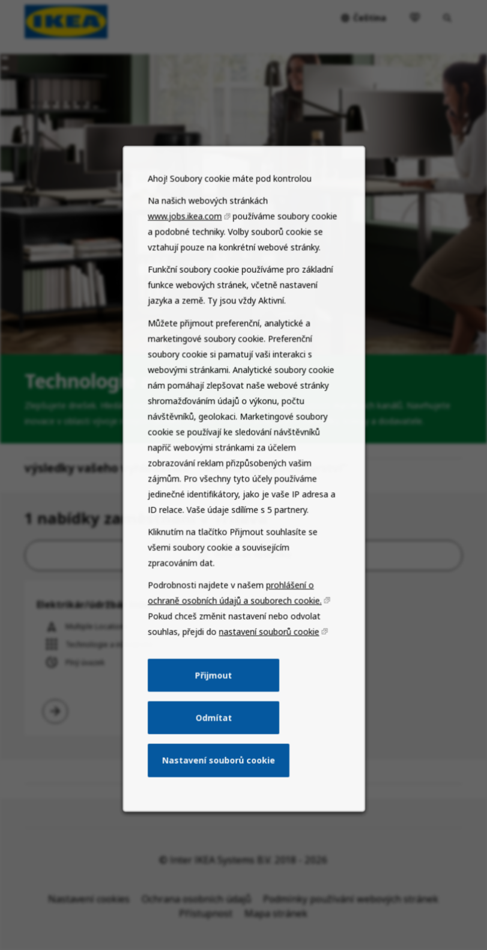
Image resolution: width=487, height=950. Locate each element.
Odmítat (215, 748)
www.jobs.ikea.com (188, 284)
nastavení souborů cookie (266, 668)
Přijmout (215, 709)
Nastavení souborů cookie (220, 788)
